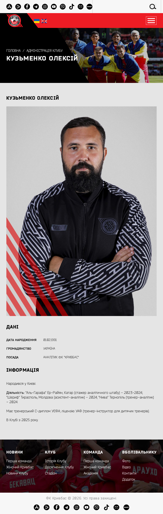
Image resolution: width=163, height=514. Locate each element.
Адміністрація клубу (45, 51)
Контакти (129, 473)
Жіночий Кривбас (20, 467)
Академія (91, 473)
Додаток (128, 479)
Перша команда (19, 461)
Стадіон (51, 473)
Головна (13, 51)
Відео (126, 467)
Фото (126, 461)
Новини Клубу (17, 473)
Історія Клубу (55, 461)
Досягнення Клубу (59, 467)
